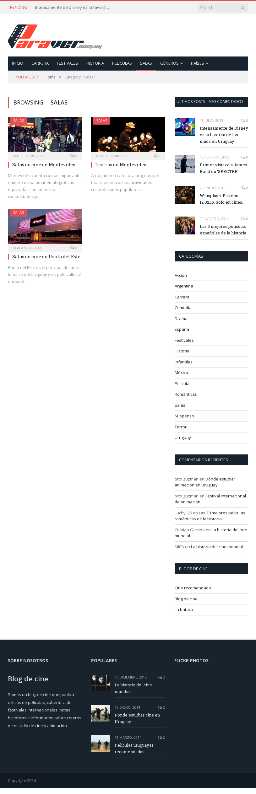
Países (197, 63)
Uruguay (183, 437)
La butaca (184, 609)
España (182, 329)
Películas (122, 63)
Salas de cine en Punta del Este (46, 257)
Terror (181, 427)
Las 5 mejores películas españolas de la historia (223, 229)
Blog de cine (186, 599)
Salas (146, 63)
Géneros (169, 63)
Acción (181, 275)
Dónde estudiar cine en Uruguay (137, 718)
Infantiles (184, 362)
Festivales (67, 63)
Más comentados (226, 101)
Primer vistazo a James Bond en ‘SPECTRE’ (223, 168)
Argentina (184, 286)
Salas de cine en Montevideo (43, 165)
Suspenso (184, 416)
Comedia (183, 307)
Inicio (17, 63)
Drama (181, 318)
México (181, 372)
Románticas (186, 394)
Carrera (40, 63)
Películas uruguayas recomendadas (134, 748)
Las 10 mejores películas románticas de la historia (210, 516)
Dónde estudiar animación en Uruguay (205, 482)
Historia (95, 63)
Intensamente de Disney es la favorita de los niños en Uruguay (73, 7)
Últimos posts (191, 101)
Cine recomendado (193, 588)
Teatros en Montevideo (120, 165)
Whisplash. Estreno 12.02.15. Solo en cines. (221, 199)
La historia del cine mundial (217, 547)
